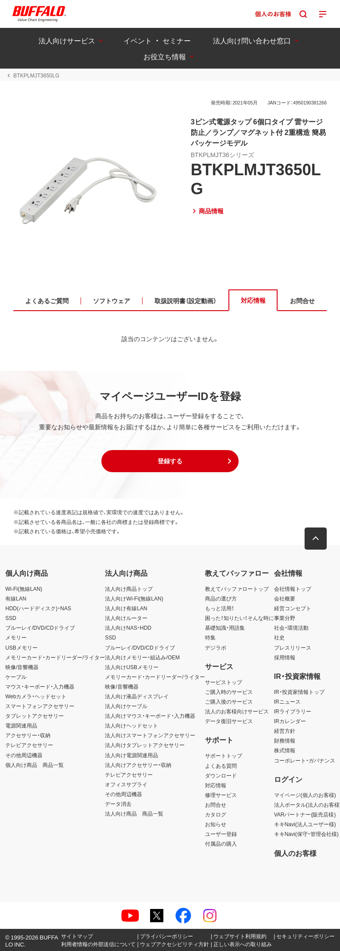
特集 (210, 637)
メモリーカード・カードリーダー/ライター (55, 657)
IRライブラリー (292, 711)
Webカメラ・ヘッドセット (35, 696)
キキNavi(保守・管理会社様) (306, 834)
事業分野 (284, 618)
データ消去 (118, 804)
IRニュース (287, 701)
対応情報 (215, 785)
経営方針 (284, 731)
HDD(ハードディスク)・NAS (38, 608)
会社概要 (284, 598)
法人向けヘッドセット (131, 725)
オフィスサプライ (126, 784)
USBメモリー (21, 647)
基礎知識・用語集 (225, 627)
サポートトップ (223, 755)
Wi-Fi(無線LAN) (23, 589)
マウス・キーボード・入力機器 (39, 686)
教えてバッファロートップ (237, 589)
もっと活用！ (219, 608)
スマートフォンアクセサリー (39, 706)
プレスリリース (292, 647)
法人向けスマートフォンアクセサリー (150, 735)
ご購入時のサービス (229, 692)
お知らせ (215, 824)
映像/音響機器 (22, 667)
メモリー (16, 637)
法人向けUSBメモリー (131, 667)
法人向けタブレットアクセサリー (145, 745)
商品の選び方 (221, 598)
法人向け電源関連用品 (131, 755)
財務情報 (284, 740)
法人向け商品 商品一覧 (134, 813)
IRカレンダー (290, 721)
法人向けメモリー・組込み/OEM (142, 657)
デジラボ (215, 647)
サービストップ (223, 682)
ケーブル (16, 677)
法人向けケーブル (126, 706)
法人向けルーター (126, 618)
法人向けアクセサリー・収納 (138, 765)
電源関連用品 (21, 725)
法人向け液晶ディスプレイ (137, 696)
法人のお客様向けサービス (237, 711)
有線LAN (15, 598)
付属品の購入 (221, 843)
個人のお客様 (295, 852)
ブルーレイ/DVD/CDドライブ (40, 627)
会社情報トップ (292, 589)
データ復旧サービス (229, 721)
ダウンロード (221, 775)
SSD (10, 618)
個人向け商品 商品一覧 (34, 765)
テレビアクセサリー (29, 745)
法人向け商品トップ (129, 589)
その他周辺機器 (23, 755)
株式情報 (284, 750)
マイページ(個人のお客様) (305, 795)
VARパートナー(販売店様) (305, 814)
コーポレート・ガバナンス (304, 760)
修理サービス (221, 795)
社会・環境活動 (291, 627)
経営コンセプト (292, 608)
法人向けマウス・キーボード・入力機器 (150, 716)
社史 (279, 637)
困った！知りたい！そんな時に (239, 618)
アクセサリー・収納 (27, 735)
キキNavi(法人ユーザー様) (305, 824)
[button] (170, 461)
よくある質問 (221, 766)
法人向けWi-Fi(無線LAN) (134, 598)
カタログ (215, 814)
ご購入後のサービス (229, 701)
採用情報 (284, 657)
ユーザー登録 (221, 834)
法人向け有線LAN (126, 608)
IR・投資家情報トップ (299, 692)
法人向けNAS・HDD (128, 627)
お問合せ (215, 805)
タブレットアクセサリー (34, 716)
